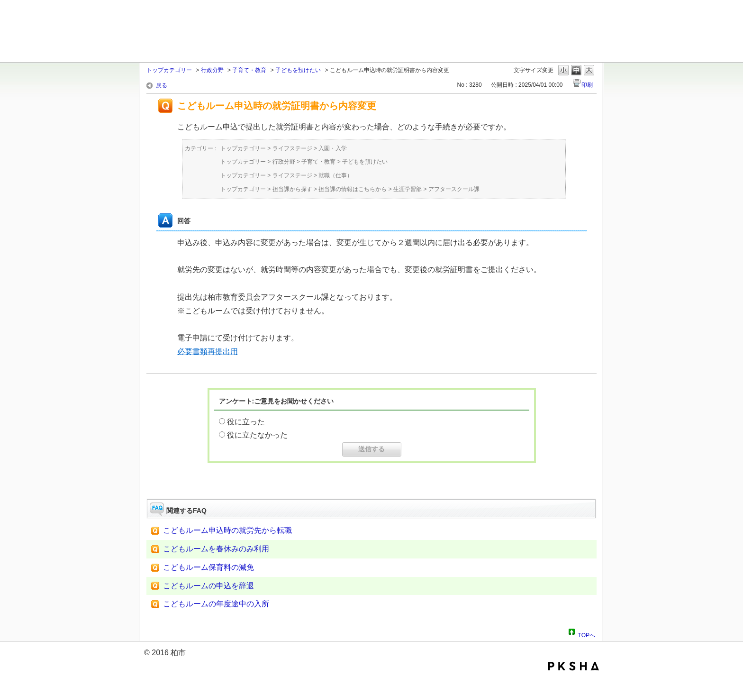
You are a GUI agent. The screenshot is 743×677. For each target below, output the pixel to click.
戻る (161, 85)
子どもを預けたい (298, 70)
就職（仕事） (335, 175)
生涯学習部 (407, 189)
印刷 (587, 85)
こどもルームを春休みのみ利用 (216, 549)
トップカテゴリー (169, 70)
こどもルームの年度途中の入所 (216, 604)
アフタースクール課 (454, 189)
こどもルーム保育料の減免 (208, 567)
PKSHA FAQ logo (573, 666)
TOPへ (586, 634)
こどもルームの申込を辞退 (208, 586)
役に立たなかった (257, 435)
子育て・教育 (249, 70)
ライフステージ (292, 148)
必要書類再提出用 (207, 352)
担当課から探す (292, 189)
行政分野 (212, 70)
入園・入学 (332, 148)
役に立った (246, 422)
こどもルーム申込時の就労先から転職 (227, 530)
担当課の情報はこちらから (352, 189)
